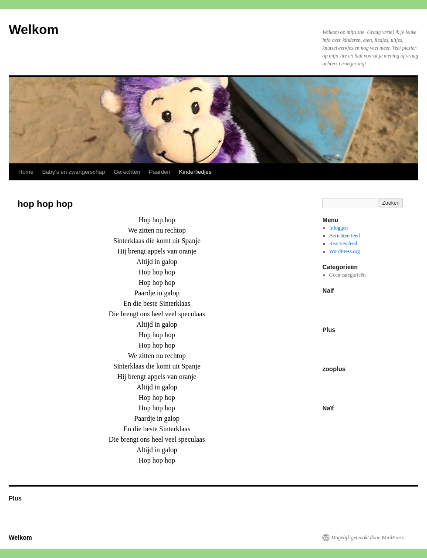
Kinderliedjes (195, 172)
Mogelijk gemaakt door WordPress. (368, 537)
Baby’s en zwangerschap (73, 172)
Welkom (33, 29)
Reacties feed (343, 243)
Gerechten (127, 172)
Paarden (159, 172)
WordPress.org (344, 251)
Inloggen (338, 228)
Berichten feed (344, 236)
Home (26, 172)
